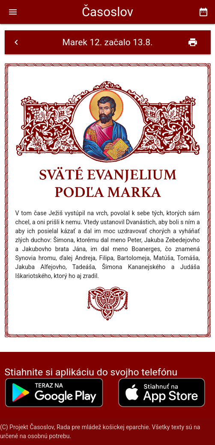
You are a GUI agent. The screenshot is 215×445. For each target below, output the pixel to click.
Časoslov (107, 12)
